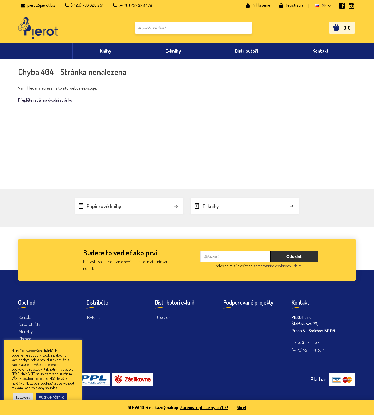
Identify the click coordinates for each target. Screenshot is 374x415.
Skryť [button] (242, 407)
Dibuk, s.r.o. (165, 317)
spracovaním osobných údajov (277, 265)
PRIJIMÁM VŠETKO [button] (51, 397)
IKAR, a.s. (94, 317)
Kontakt (25, 317)
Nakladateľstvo (31, 324)
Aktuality (26, 331)
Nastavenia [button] (23, 397)
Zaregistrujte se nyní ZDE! (203, 407)
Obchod (25, 338)
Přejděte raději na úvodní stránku (45, 103)
